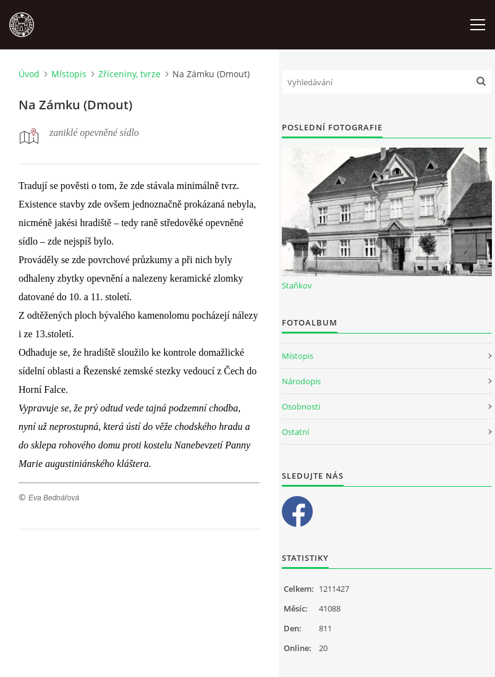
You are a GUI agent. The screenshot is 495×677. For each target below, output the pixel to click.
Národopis (301, 381)
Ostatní (295, 431)
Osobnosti (301, 406)
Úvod (29, 74)
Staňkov (297, 285)
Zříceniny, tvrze (129, 74)
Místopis (69, 74)
